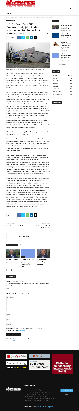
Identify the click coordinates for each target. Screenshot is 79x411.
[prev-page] (7, 270)
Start (8, 9)
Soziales (35, 9)
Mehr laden (62, 64)
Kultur (21, 9)
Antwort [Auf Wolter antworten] (8, 288)
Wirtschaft (50, 9)
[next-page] (10, 270)
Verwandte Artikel (12, 245)
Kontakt (10, 13)
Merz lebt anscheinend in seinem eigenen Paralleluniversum (12, 261)
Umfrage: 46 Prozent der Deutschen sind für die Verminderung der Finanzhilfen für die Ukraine (27, 263)
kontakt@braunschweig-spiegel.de (46, 407)
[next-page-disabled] (56, 109)
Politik (14, 9)
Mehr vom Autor (23, 245)
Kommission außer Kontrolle (14, 226)
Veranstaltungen (60, 9)
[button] (70, 9)
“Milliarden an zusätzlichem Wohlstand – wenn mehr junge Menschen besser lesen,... (66, 45)
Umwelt (42, 9)
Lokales (28, 9)
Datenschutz (21, 330)
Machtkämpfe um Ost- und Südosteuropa (42, 227)
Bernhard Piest (12, 33)
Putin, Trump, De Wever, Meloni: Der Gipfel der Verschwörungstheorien (66, 35)
